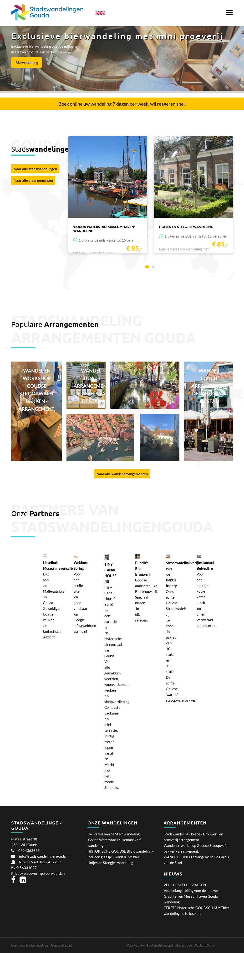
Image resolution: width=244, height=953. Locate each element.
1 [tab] (147, 267)
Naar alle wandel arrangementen (122, 474)
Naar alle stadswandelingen (35, 169)
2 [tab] (154, 267)
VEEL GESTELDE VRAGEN (185, 885)
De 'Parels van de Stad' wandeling (113, 834)
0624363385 (29, 850)
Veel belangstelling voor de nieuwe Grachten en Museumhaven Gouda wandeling (191, 896)
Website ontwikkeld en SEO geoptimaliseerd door (171, 945)
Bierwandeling (26, 62)
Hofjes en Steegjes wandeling (110, 862)
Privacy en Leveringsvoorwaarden (38, 873)
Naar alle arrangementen (33, 180)
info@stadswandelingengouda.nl (44, 856)
